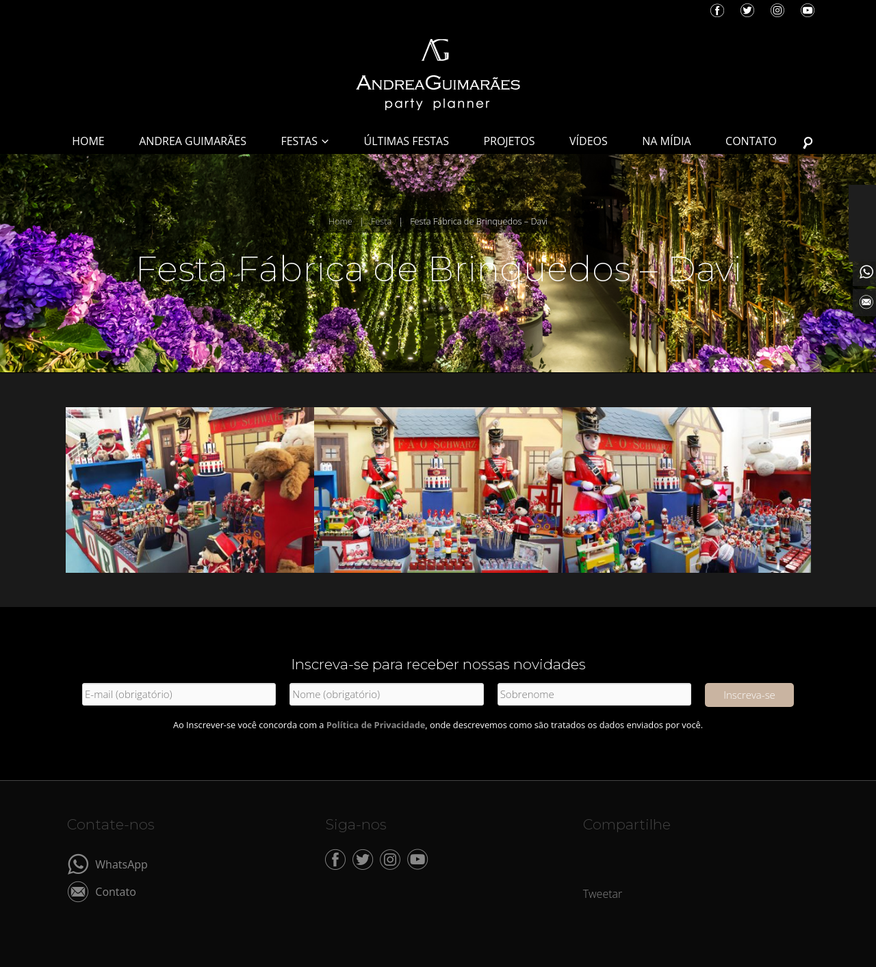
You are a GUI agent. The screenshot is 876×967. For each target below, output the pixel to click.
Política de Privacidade (376, 725)
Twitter (747, 10)
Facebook (717, 10)
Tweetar (603, 893)
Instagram (777, 10)
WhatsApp (121, 863)
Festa (381, 221)
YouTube (807, 10)
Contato (115, 890)
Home (340, 221)
